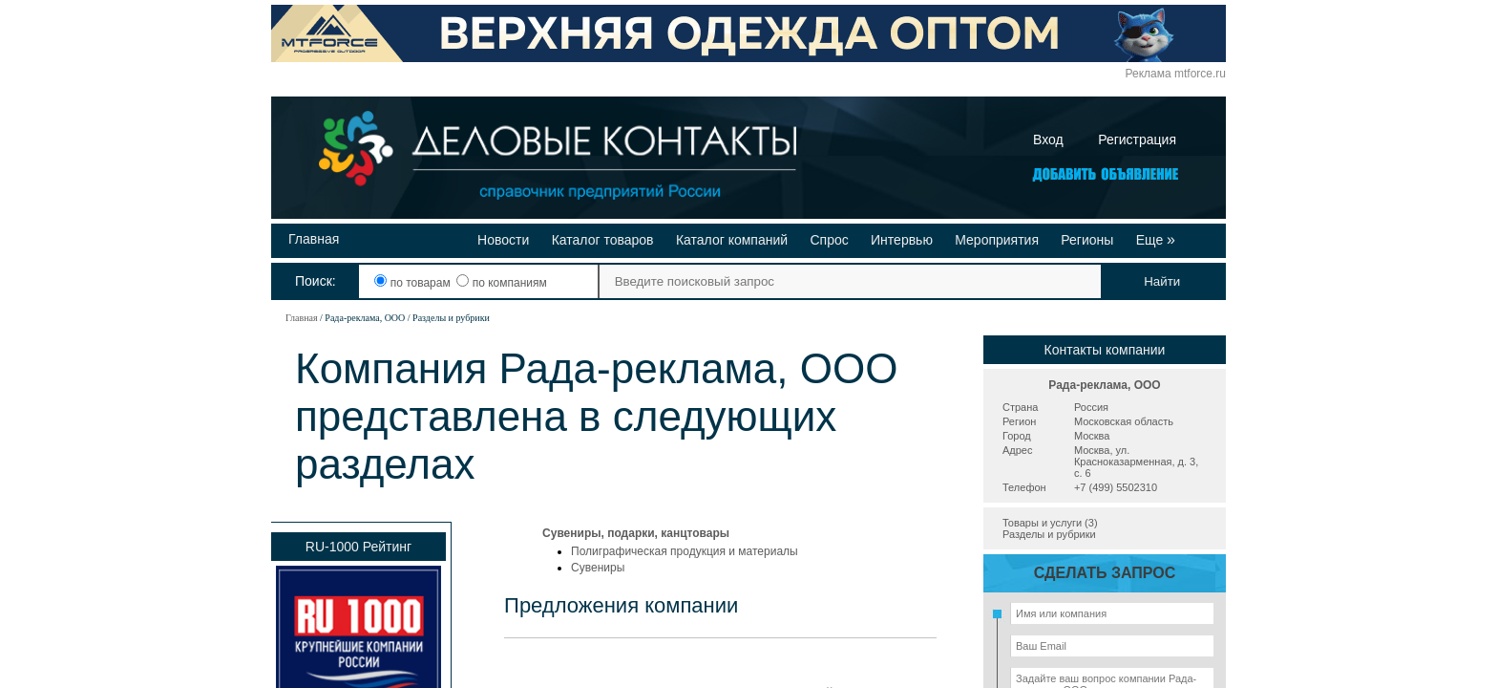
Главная (313, 239)
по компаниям (501, 283)
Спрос (829, 239)
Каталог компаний (732, 239)
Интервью (902, 239)
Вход (1048, 139)
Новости (503, 239)
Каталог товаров (603, 239)
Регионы (1087, 239)
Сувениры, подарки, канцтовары (635, 533)
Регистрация (1137, 139)
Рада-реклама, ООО (1104, 385)
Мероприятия (997, 239)
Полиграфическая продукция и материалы (684, 551)
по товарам (413, 283)
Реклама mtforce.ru (1176, 73)
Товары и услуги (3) (1050, 522)
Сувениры (597, 567)
